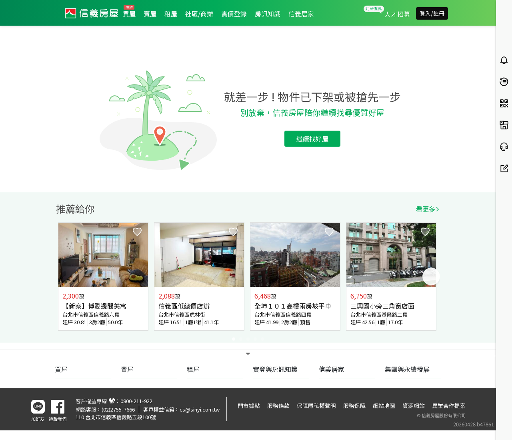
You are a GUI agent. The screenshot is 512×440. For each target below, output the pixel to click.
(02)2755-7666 (118, 409)
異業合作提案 (449, 406)
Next (431, 276)
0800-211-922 (136, 401)
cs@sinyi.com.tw (200, 409)
